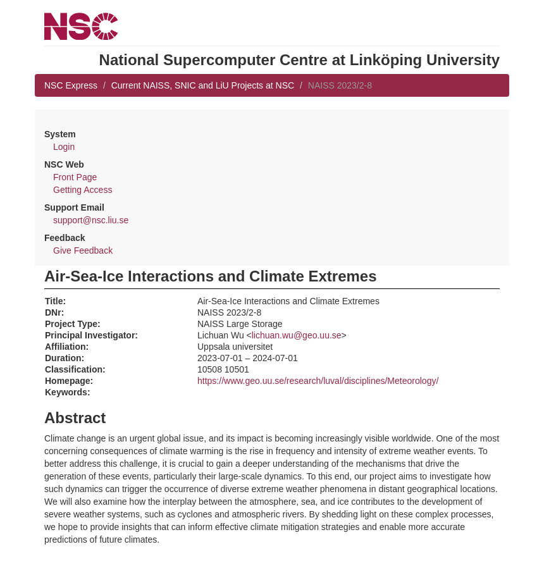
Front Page (75, 177)
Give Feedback (83, 250)
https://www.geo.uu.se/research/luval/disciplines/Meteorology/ (317, 381)
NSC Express (70, 85)
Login (64, 147)
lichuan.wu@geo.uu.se (297, 335)
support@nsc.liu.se (90, 220)
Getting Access (82, 190)
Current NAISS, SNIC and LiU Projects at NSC (202, 85)
